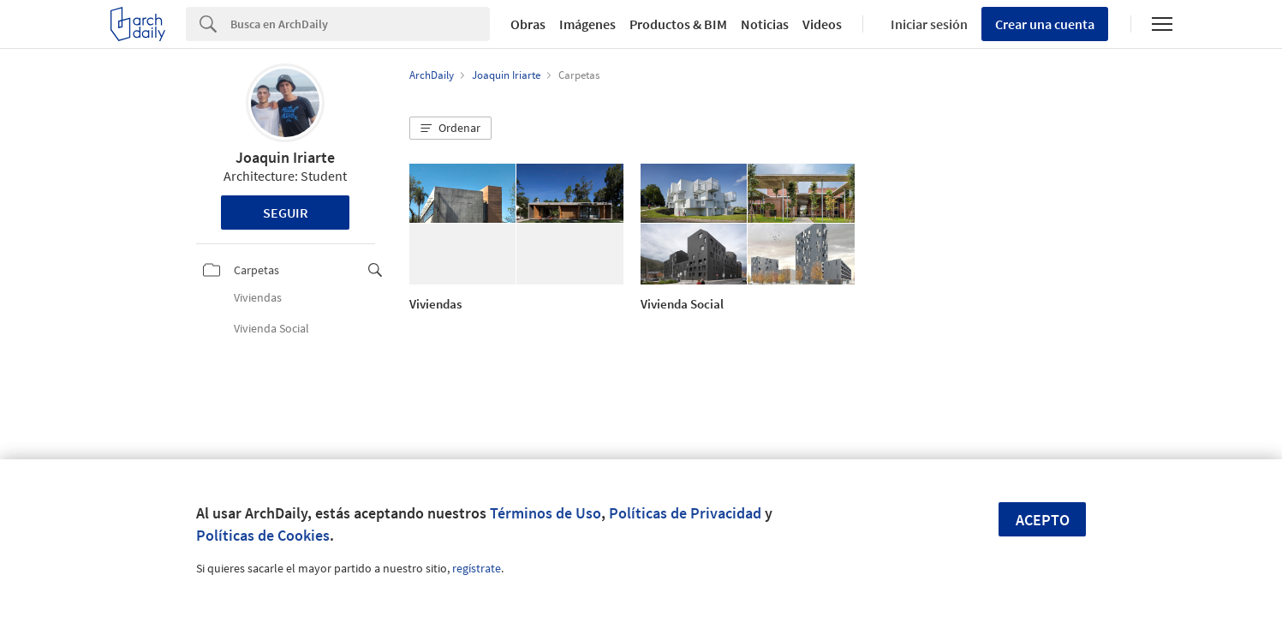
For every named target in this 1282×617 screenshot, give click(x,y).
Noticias (765, 24)
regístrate (476, 568)
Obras (528, 24)
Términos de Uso (545, 513)
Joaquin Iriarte (285, 157)
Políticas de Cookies (263, 535)
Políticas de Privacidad (685, 513)
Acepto (1043, 520)
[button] (450, 129)
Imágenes (587, 24)
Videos (822, 24)
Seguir (285, 212)
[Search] (360, 24)
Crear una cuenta (1044, 24)
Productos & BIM (678, 24)
